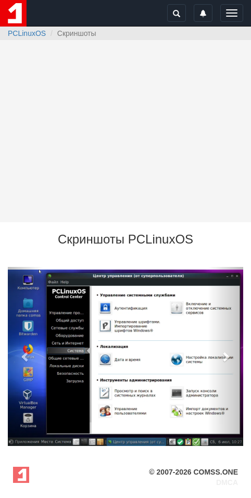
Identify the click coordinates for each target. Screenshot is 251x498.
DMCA (227, 482)
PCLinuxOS (27, 33)
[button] (25, 356)
